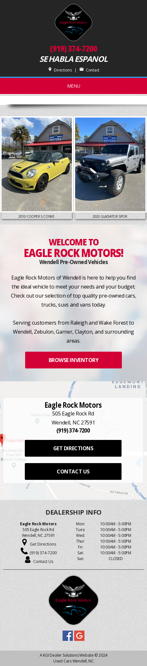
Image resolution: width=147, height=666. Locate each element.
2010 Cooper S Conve (36, 216)
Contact (89, 70)
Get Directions (43, 544)
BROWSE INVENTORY (73, 360)
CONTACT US (73, 471)
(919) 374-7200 (73, 48)
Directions (60, 70)
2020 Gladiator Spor (110, 216)
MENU (73, 86)
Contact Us (43, 561)
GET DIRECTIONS (73, 448)
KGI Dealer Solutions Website (68, 655)
